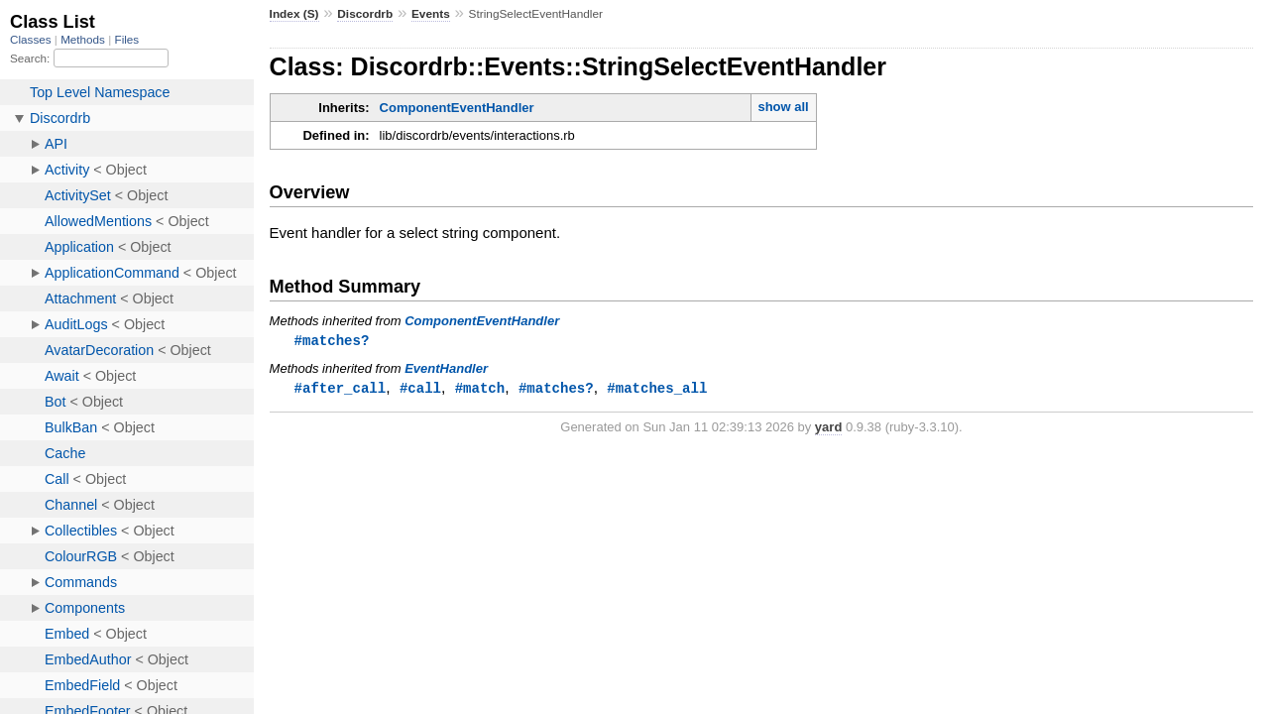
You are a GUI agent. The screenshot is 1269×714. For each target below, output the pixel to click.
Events (430, 14)
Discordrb (365, 14)
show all (782, 106)
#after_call (340, 389)
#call (420, 389)
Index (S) (294, 14)
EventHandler (446, 369)
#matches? (332, 340)
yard (828, 428)
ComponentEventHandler (457, 107)
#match (480, 389)
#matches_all (657, 389)
